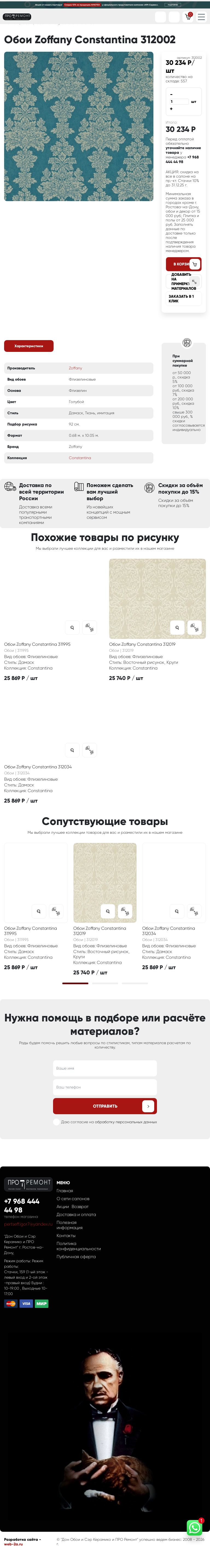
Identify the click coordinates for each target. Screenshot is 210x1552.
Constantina (80, 458)
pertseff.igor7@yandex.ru (28, 1224)
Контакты (66, 1235)
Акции (63, 1206)
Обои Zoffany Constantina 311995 (37, 644)
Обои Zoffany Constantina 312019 (142, 644)
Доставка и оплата (76, 1214)
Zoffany (75, 368)
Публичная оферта (76, 1256)
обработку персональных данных (126, 1122)
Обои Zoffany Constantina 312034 (38, 766)
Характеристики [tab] (28, 346)
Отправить (105, 1106)
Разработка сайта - (22, 1539)
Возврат (80, 1206)
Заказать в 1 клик (181, 298)
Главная (65, 1190)
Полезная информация (70, 1225)
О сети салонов (73, 1198)
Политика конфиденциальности (79, 1246)
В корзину (184, 264)
